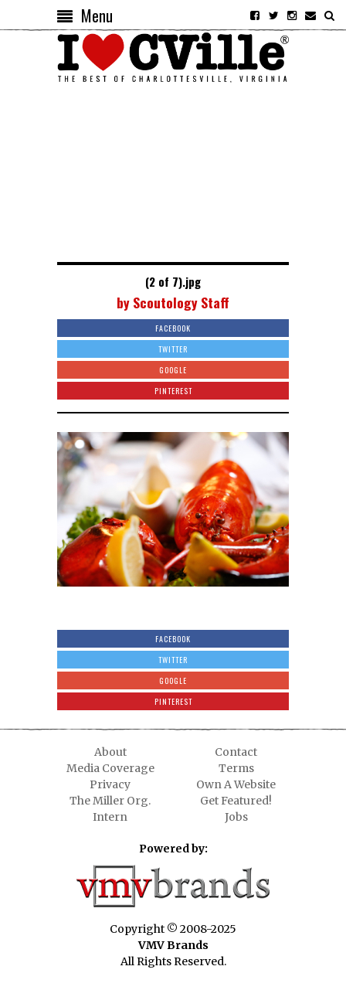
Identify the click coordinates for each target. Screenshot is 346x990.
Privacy (110, 784)
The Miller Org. (110, 801)
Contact (236, 752)
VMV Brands (173, 945)
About (110, 752)
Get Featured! (236, 801)
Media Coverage (110, 768)
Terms (236, 768)
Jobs (236, 817)
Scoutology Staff (181, 302)
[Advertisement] (173, 169)
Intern (110, 817)
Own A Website (236, 784)
